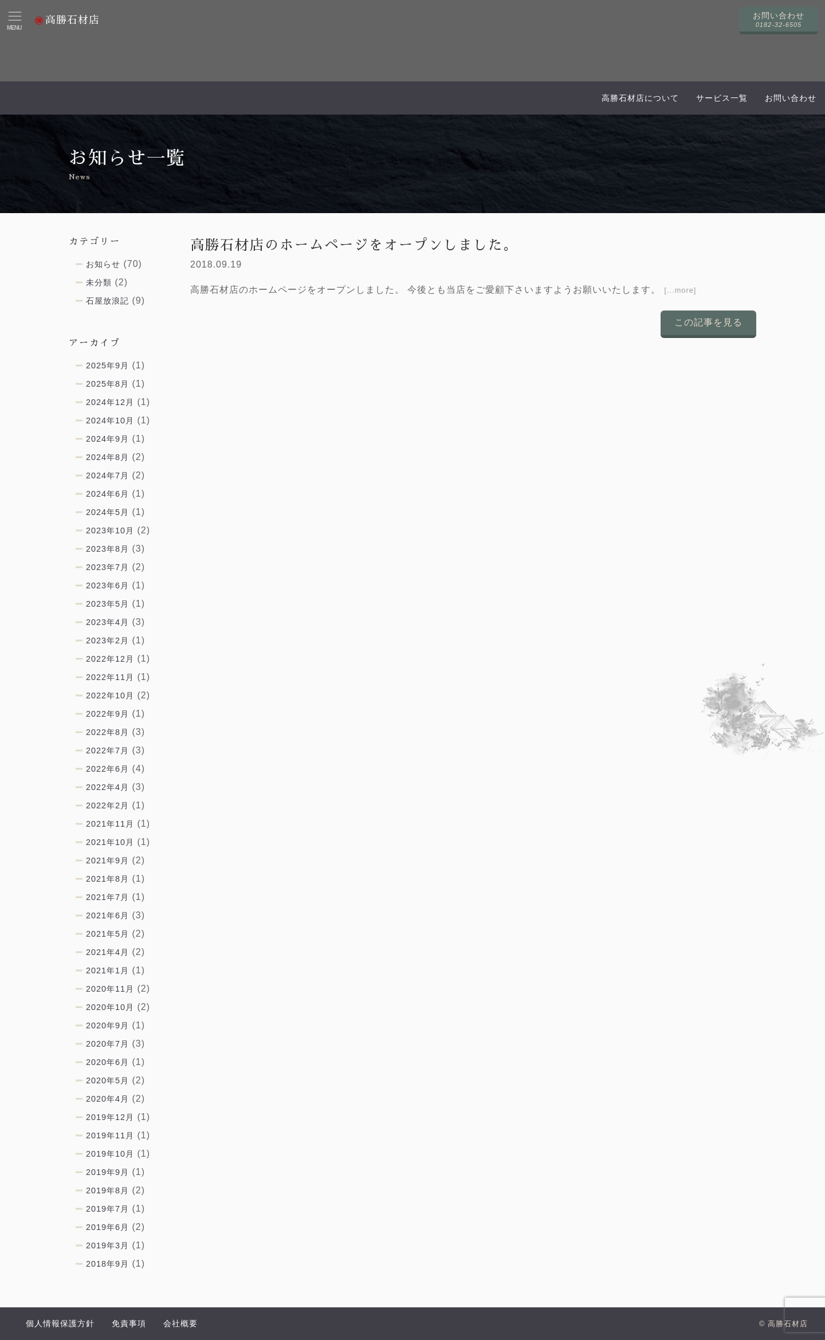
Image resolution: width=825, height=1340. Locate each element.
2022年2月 (107, 805)
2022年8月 (107, 732)
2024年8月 (107, 457)
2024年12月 (110, 402)
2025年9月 (107, 365)
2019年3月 (107, 1245)
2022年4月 (107, 787)
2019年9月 (107, 1172)
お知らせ (103, 264)
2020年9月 (107, 1025)
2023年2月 (107, 640)
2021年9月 (107, 860)
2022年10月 (110, 695)
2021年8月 (107, 878)
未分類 (99, 282)
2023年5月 (107, 603)
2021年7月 (107, 897)
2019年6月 (107, 1227)
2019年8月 (107, 1190)
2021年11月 (110, 823)
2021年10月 (110, 842)
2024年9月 (107, 438)
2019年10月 (110, 1153)
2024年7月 (107, 475)
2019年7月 (107, 1208)
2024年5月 (107, 512)
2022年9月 (107, 713)
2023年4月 (107, 622)
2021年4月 (107, 952)
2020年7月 (107, 1043)
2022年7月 (107, 750)
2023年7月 (107, 567)
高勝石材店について (640, 98)
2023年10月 (110, 530)
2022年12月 (110, 658)
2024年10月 (110, 420)
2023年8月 (107, 548)
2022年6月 (107, 768)
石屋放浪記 (107, 300)
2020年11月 (110, 988)
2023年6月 (107, 585)
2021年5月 (107, 933)
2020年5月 (107, 1080)
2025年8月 (107, 383)
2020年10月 (110, 1007)
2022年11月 (110, 677)
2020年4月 (107, 1098)
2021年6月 (107, 915)
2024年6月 (107, 493)
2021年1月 (107, 970)
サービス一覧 (722, 98)
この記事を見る (708, 322)
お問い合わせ (790, 98)
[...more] (680, 290)
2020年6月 (107, 1062)
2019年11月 (110, 1135)
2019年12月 (110, 1117)
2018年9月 (107, 1263)
